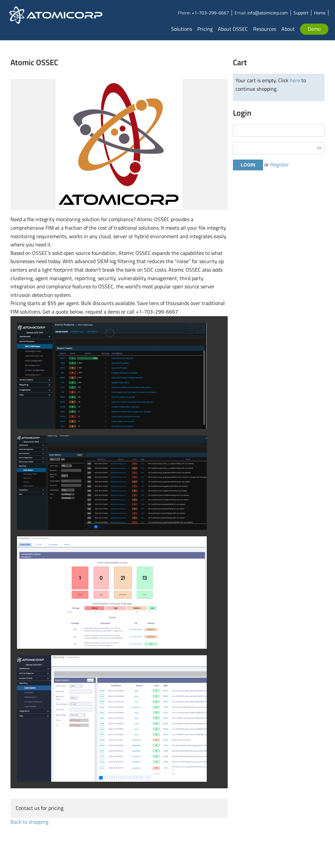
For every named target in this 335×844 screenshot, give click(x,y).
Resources (264, 29)
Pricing (205, 29)
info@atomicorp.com (267, 12)
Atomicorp (56, 20)
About (288, 29)
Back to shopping (29, 822)
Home (320, 12)
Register (279, 164)
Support (301, 12)
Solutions (181, 29)
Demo (314, 29)
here (295, 80)
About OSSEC (233, 29)
